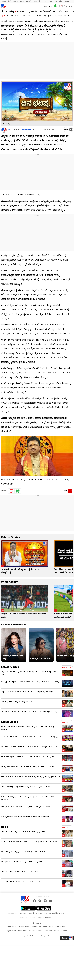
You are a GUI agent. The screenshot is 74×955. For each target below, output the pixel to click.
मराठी (22, 1)
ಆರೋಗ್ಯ (67, 15)
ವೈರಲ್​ (67, 11)
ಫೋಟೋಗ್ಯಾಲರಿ (45, 11)
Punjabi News (10, 930)
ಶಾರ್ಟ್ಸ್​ (17, 15)
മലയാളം (53, 1)
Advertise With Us (35, 913)
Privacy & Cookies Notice (54, 913)
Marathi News (23, 926)
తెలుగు (15, 1)
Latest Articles (10, 667)
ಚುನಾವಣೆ (26, 15)
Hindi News (11, 926)
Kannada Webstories (13, 625)
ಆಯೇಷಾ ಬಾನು (26, 130)
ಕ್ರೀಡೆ (50, 15)
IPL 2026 (20, 11)
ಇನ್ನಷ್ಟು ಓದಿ (66, 625)
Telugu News (36, 926)
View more (66, 667)
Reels (4, 827)
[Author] (4, 130)
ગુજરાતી (28, 1)
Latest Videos (9, 722)
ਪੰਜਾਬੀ (41, 1)
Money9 (64, 930)
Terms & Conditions (27, 917)
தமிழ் (46, 1)
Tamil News (22, 930)
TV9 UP (56, 930)
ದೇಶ (54, 11)
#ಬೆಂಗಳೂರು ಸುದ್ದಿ (39, 15)
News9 (3, 1)
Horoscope (18, 21)
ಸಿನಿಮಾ (34, 11)
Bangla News (47, 926)
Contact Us (12, 913)
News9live (48, 930)
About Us (22, 913)
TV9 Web (11, 130)
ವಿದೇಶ (60, 11)
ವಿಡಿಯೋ (9, 15)
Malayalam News (35, 930)
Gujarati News (60, 926)
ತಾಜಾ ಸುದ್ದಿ (9, 11)
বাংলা (35, 1)
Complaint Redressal (45, 917)
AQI (50, 6)
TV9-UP (66, 1)
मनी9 (60, 1)
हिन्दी (9, 1)
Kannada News (6, 21)
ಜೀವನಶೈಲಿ (58, 15)
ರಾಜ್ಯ (28, 11)
